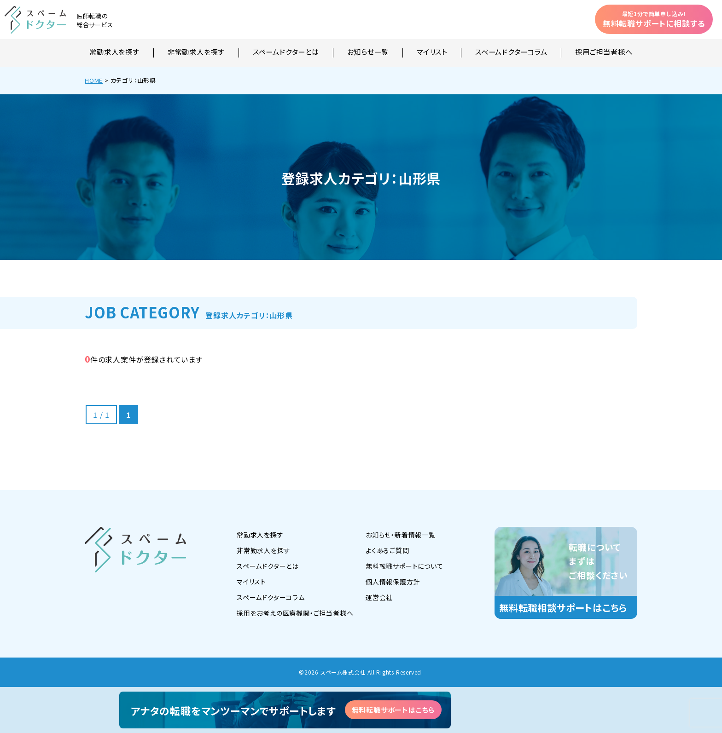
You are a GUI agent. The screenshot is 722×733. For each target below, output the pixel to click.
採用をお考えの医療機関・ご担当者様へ (295, 613)
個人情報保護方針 (393, 581)
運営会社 (379, 597)
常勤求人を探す (114, 52)
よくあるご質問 (387, 550)
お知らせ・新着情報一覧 (401, 534)
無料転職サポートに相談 (654, 19)
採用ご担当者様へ (603, 52)
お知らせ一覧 (368, 52)
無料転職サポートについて (404, 566)
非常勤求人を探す (196, 52)
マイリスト (432, 52)
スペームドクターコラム (511, 52)
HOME (94, 80)
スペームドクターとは (286, 52)
